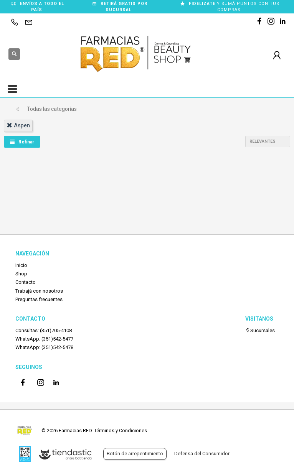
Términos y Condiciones (120, 430)
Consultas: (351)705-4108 (43, 330)
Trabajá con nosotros (39, 291)
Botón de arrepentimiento (135, 453)
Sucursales (260, 330)
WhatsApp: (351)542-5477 (44, 339)
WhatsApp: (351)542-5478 (44, 347)
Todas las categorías (52, 109)
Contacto (25, 282)
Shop (21, 274)
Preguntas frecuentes (39, 299)
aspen (18, 125)
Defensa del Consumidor (202, 453)
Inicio (21, 265)
